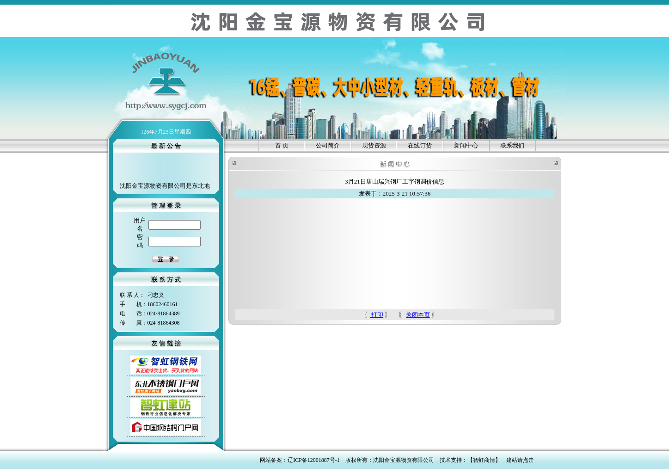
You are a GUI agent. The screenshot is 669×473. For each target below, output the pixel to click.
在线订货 (420, 145)
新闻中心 (466, 145)
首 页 (281, 145)
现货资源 (374, 145)
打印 (376, 314)
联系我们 (512, 145)
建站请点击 (520, 460)
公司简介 (328, 145)
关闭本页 (418, 314)
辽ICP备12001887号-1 (314, 460)
